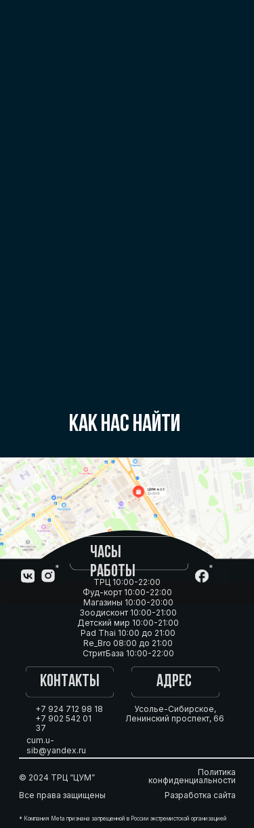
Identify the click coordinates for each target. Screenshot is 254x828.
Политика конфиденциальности (192, 776)
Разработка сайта (200, 795)
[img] (222, 576)
